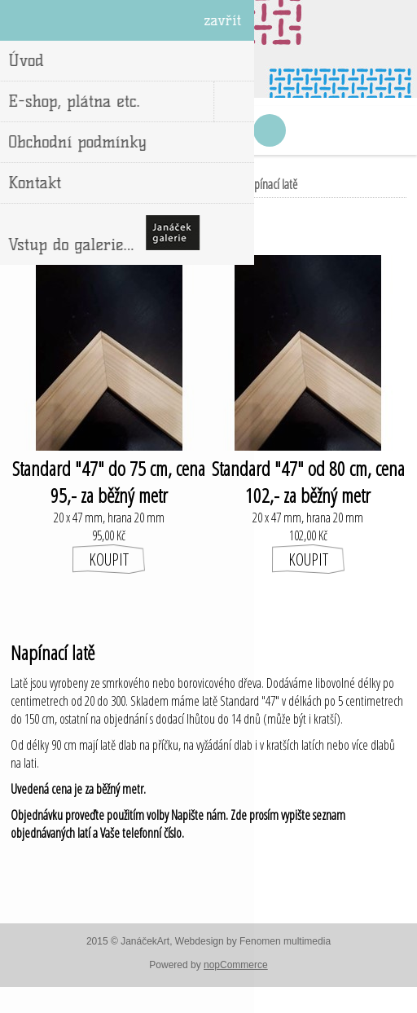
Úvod (131, 184)
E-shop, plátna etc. (192, 184)
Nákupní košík (229, 130)
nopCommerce (236, 965)
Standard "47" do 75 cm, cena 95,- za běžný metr (108, 482)
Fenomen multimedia (285, 941)
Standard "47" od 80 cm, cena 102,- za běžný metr (308, 482)
